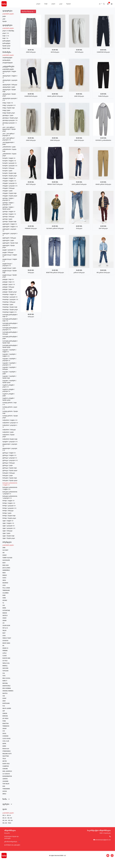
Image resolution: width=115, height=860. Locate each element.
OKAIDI (4, 618)
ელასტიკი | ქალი (8, 115)
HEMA (4, 598)
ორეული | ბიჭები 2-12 (9, 181)
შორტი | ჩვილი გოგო (9, 518)
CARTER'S (5, 779)
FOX (4, 673)
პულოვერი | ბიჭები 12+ (10, 224)
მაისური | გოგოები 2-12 (10, 165)
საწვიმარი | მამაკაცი (9, 429)
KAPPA (4, 743)
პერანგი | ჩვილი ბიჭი (9, 221)
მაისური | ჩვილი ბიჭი (9, 173)
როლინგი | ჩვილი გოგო (10, 309)
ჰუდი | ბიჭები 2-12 (8, 523)
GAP (4, 711)
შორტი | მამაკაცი (8, 510)
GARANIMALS (6, 570)
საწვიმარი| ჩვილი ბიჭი (10, 439)
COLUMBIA (5, 593)
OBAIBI (4, 620)
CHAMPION (6, 766)
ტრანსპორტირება (10, 841)
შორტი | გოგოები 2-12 (9, 508)
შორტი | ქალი (7, 513)
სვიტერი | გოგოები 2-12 (10, 441)
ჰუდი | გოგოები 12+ (9, 526)
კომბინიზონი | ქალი (9, 147)
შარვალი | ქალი (8, 475)
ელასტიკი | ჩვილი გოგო (10, 118)
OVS (4, 605)
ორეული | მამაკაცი (9, 188)
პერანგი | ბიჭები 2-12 (9, 214)
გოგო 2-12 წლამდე (8, 31)
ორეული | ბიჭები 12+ (9, 178)
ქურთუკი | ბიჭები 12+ (9, 453)
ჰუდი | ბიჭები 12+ (8, 520)
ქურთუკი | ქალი (8, 465)
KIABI (4, 595)
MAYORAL (5, 683)
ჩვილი (68, 4)
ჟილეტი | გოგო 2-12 (9, 284)
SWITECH (5, 615)
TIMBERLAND (6, 590)
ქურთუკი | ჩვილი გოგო (10, 470)
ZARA (4, 547)
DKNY (4, 701)
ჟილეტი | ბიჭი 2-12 (8, 282)
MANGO (5, 575)
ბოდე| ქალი (6, 110)
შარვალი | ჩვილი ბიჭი (10, 478)
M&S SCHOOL (6, 678)
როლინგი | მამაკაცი (9, 302)
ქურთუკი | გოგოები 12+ (10, 458)
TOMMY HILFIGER (7, 557)
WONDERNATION (7, 776)
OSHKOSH (5, 640)
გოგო (38, 4)
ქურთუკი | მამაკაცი (9, 463)
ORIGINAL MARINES (8, 691)
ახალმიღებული (7, 57)
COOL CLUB (6, 741)
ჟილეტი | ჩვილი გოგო (10, 292)
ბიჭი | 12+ (5, 38)
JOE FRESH (5, 718)
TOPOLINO (5, 671)
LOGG (4, 635)
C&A (4, 696)
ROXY (4, 563)
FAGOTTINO (6, 756)
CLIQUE (5, 655)
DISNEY (5, 555)
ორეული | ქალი (7, 191)
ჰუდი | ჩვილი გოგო (9, 538)
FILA (4, 706)
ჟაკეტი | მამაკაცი (8, 252)
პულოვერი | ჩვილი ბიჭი (10, 243)
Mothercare (6, 748)
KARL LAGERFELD (7, 771)
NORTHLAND (6, 703)
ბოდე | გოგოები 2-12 (9, 105)
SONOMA (5, 768)
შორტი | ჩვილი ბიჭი (9, 515)
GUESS (4, 578)
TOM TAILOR (6, 783)
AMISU (4, 794)
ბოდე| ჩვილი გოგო (9, 113)
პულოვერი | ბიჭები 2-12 (10, 226)
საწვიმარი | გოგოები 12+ (10, 422)
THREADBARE (6, 789)
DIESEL (4, 733)
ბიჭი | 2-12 (6, 36)
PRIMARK (5, 650)
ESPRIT (4, 698)
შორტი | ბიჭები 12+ (9, 500)
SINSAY (5, 728)
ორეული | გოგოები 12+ (10, 183)
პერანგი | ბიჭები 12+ (9, 211)
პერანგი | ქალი (7, 219)
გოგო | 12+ (6, 33)
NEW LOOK (6, 565)
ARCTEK (5, 761)
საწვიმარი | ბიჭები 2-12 (10, 420)
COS (4, 731)
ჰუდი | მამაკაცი (7, 531)
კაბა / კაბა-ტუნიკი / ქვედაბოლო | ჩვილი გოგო (9, 129)
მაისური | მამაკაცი (8, 168)
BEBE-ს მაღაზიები (105, 833)
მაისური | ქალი (7, 170)
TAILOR (4, 630)
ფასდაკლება (6, 60)
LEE (3, 623)
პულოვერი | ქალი (8, 240)
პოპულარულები (8, 62)
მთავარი (7, 833)
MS (3, 645)
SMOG (4, 580)
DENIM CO (5, 648)
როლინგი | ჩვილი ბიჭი (10, 307)
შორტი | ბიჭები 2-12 (9, 503)
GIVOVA (5, 791)
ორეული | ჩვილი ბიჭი (10, 193)
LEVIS (4, 585)
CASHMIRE (5, 781)
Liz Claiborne (6, 773)
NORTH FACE (6, 763)
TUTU (4, 675)
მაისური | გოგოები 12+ (10, 163)
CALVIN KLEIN (6, 625)
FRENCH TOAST (7, 638)
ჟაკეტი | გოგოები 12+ (9, 250)
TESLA (4, 758)
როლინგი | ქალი (8, 304)
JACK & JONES (6, 568)
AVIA (4, 786)
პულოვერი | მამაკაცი (9, 238)
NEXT (4, 633)
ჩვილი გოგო (6, 46)
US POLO (5, 660)
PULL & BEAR (6, 588)
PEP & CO (5, 628)
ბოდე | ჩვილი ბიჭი (9, 108)
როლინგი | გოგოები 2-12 (10, 299)
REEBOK (5, 613)
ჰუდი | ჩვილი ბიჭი (8, 536)
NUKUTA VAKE (6, 658)
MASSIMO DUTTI (7, 753)
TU (3, 603)
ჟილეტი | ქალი (7, 289)
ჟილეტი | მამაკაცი (8, 287)
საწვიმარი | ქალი (8, 432)
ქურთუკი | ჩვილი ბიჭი (10, 468)
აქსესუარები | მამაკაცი (10, 84)
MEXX (4, 573)
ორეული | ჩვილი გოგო (10, 196)
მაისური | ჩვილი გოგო (10, 176)
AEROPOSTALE (6, 686)
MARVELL (5, 665)
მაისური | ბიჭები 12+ (9, 158)
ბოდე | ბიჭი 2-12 (8, 103)
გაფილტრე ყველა (8, 14)
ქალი (53, 4)
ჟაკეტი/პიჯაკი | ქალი (9, 268)
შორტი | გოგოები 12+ (9, 505)
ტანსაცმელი (6, 41)
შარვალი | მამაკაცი (9, 473)
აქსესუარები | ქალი (9, 87)
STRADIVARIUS (7, 751)
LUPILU (4, 653)
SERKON (5, 713)
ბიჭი (45, 4)
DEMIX (4, 746)
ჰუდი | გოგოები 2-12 (9, 528)
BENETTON (6, 723)
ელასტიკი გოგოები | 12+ (10, 120)
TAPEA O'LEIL (6, 663)
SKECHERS (5, 668)
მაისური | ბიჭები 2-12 (9, 160)
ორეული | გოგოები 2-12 (10, 186)
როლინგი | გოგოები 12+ (10, 297)
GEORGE (5, 600)
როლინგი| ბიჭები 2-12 (9, 312)
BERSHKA (5, 716)
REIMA (4, 608)
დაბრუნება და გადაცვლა (12, 845)
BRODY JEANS (6, 643)
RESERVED (5, 583)
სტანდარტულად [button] (28, 11)
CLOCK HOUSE (6, 738)
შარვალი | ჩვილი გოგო (10, 480)
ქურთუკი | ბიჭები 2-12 (9, 455)
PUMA (4, 721)
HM (3, 552)
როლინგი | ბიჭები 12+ (9, 294)
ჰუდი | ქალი (6, 533)
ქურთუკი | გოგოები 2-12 (10, 460)
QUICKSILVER (6, 560)
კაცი (60, 4)
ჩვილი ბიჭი (6, 48)
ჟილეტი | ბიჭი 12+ (8, 279)
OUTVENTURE (6, 610)
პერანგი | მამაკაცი (8, 216)
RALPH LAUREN (7, 708)
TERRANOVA (6, 726)
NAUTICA (5, 693)
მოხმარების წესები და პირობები (11, 837)
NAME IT (5, 681)
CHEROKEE (5, 736)
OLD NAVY (5, 550)
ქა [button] (100, 4)
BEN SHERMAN (7, 688)
